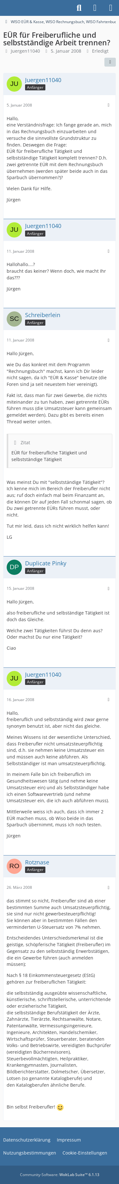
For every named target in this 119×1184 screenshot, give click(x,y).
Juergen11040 (25, 51)
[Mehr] (108, 105)
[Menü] (110, 8)
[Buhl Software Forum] (3, 8)
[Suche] (79, 8)
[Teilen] (110, 62)
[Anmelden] (95, 8)
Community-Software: (59, 1174)
